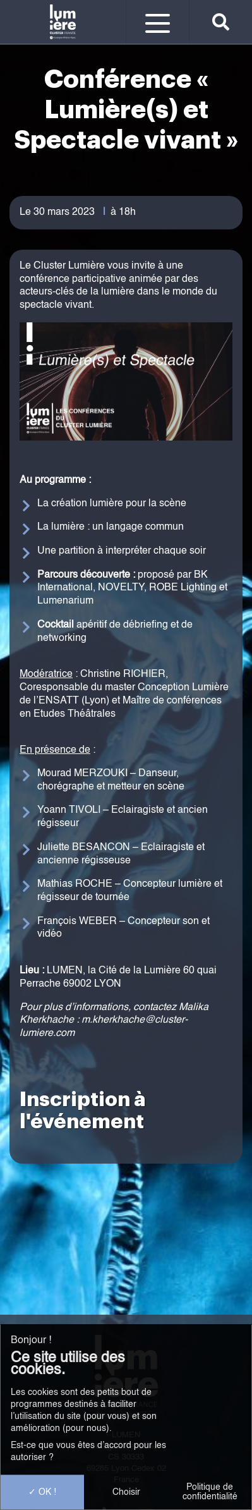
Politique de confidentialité (210, 1492)
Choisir (126, 1492)
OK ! (42, 1492)
